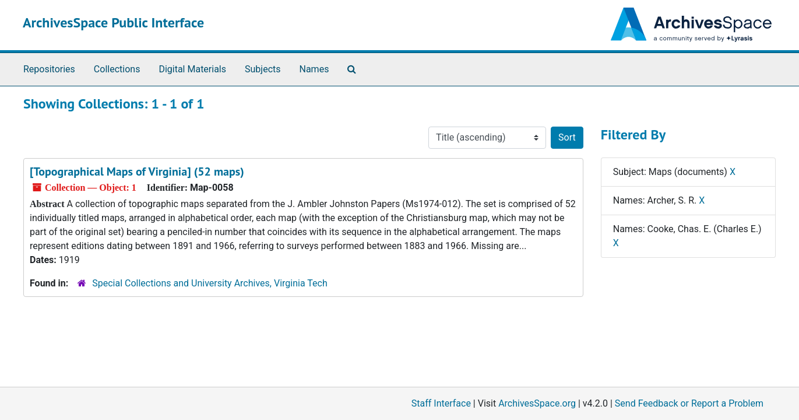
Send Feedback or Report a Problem (689, 403)
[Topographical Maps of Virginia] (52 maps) (137, 171)
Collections (117, 69)
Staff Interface (441, 403)
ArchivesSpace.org (537, 403)
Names (314, 69)
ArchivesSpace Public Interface (113, 22)
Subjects (262, 69)
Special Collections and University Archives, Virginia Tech (209, 283)
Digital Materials (192, 69)
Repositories (49, 69)
